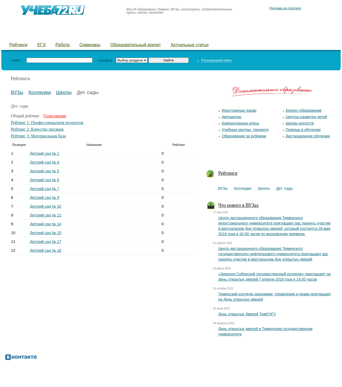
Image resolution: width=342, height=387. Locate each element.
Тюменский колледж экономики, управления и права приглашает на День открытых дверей (274, 296)
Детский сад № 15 (45, 233)
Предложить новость (276, 35)
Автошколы (232, 117)
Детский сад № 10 (45, 206)
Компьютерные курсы (240, 123)
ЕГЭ (41, 44)
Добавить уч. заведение (218, 35)
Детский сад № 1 (44, 153)
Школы (69, 35)
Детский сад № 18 (45, 250)
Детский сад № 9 (44, 197)
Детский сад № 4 (44, 162)
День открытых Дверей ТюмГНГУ (247, 314)
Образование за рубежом (244, 136)
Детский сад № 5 (44, 171)
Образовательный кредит (135, 44)
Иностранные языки (239, 110)
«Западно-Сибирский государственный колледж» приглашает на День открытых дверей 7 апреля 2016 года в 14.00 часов (274, 276)
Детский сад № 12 (45, 215)
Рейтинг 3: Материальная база (38, 136)
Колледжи (42, 35)
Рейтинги (18, 44)
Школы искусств (300, 123)
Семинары (89, 44)
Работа (62, 44)
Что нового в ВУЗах (238, 205)
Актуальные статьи (190, 44)
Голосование (54, 116)
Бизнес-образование (304, 110)
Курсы (175, 35)
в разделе (105, 60)
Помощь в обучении (303, 129)
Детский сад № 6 (44, 180)
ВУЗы (15, 35)
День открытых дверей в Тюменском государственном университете (265, 331)
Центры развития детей (306, 117)
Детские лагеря (143, 35)
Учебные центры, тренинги (245, 129)
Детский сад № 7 (44, 189)
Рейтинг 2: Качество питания (37, 129)
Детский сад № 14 (45, 224)
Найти (16, 60)
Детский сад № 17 (45, 241)
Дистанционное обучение (308, 136)
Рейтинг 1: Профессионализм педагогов (47, 122)
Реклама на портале (285, 8)
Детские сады (102, 35)
